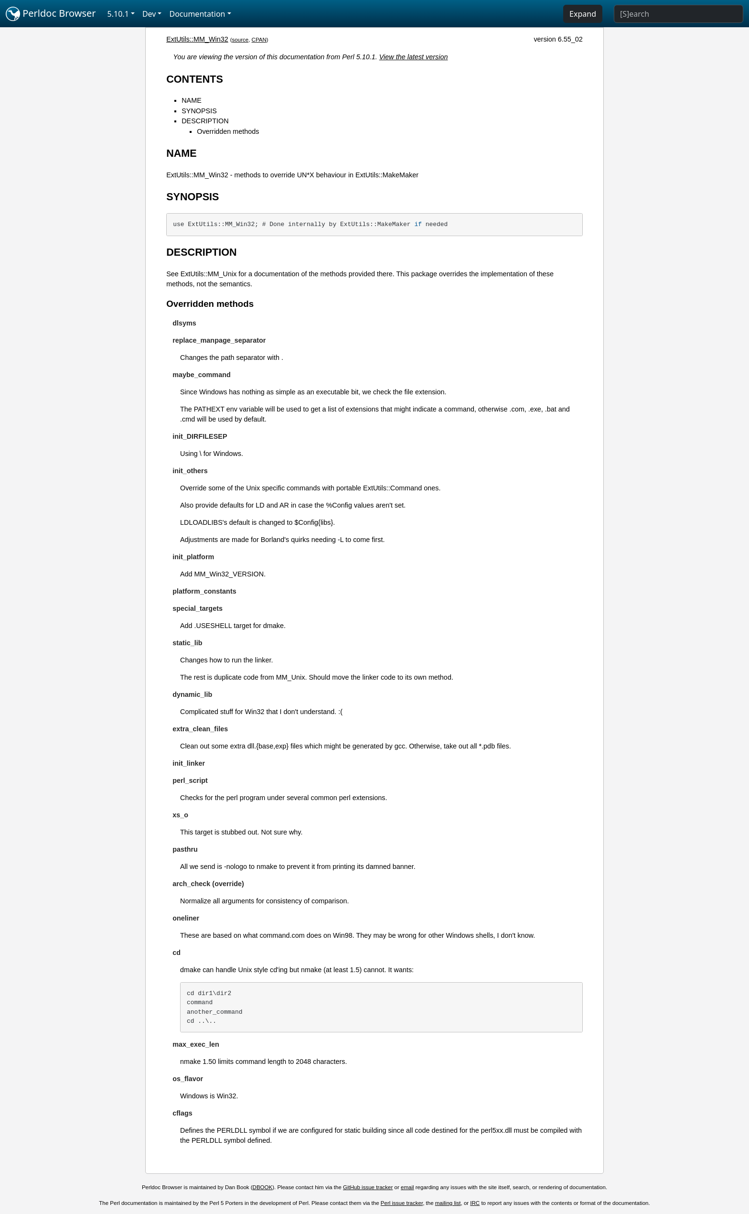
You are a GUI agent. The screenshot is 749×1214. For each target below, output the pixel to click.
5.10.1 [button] (118, 14)
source (240, 40)
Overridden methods (228, 131)
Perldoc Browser (51, 14)
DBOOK (263, 1187)
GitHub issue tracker (368, 1187)
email (407, 1187)
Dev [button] (149, 14)
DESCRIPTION (205, 121)
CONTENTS (194, 79)
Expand (582, 14)
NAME (192, 100)
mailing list (448, 1203)
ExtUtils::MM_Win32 (197, 39)
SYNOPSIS (199, 111)
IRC (475, 1203)
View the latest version (413, 57)
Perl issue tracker (402, 1203)
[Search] (678, 14)
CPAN (259, 40)
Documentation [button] (197, 14)
